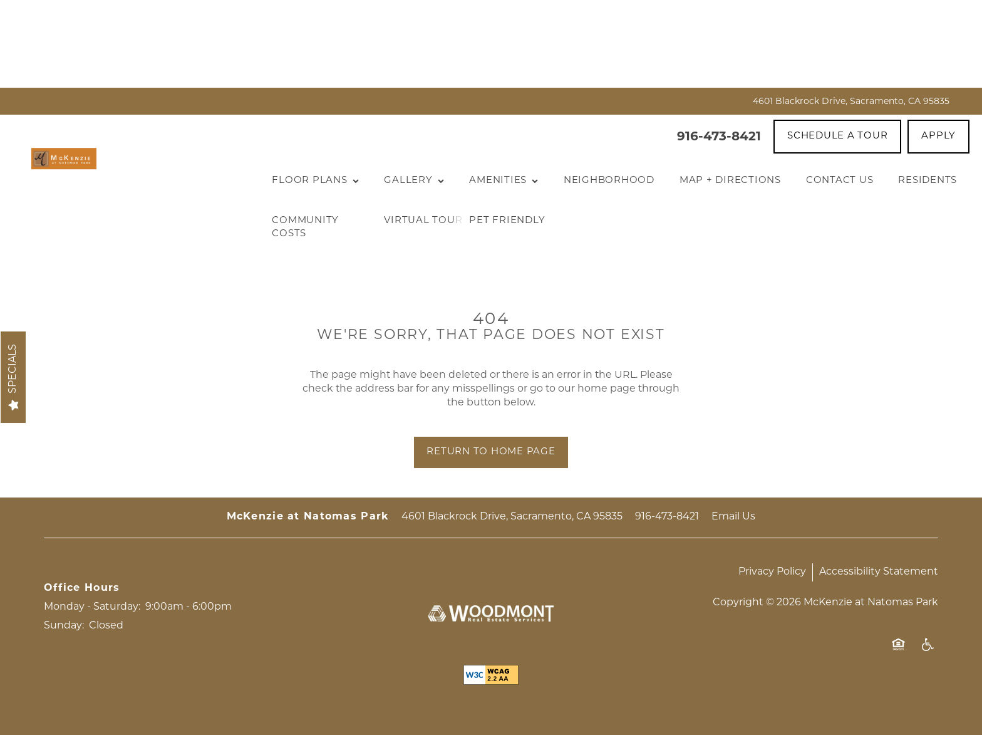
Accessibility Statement (878, 572)
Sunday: (64, 626)
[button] (837, 137)
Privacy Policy (772, 572)
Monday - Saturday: (92, 607)
